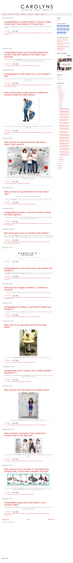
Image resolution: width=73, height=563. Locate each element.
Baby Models (19, 59)
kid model (20, 420)
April (60, 106)
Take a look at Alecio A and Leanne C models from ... (64, 117)
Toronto (42, 32)
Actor (11, 204)
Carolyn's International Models (62, 39)
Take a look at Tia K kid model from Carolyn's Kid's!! (26, 390)
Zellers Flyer (37, 65)
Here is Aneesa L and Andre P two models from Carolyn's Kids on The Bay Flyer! (24, 434)
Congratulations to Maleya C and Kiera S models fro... (64, 138)
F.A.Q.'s (17, 14)
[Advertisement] (28, 42)
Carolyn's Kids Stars (11, 32)
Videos (42, 14)
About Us (11, 14)
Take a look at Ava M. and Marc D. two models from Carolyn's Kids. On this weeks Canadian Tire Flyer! (26, 470)
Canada (8, 381)
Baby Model (9, 65)
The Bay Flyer (38, 32)
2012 (59, 90)
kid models (27, 375)
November (61, 94)
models (12, 26)
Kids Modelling (21, 381)
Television (49, 84)
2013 (59, 88)
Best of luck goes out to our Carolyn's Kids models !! (27, 233)
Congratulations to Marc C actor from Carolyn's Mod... (64, 126)
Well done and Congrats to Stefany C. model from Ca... (64, 135)
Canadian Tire (9, 132)
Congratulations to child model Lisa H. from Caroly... (64, 114)
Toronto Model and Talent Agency (28, 65)
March (60, 157)
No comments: (8, 31)
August (60, 99)
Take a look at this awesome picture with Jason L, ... (64, 120)
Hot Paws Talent (60, 44)
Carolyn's (28, 273)
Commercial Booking (45, 513)
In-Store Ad (17, 424)
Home (5, 14)
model (21, 177)
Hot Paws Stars (12, 362)
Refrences (23, 14)
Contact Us (30, 14)
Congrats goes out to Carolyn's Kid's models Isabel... (65, 143)
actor (16, 217)
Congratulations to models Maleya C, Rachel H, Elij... (64, 109)
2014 (59, 87)
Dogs (8, 362)
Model (30, 32)
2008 (59, 168)
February (61, 159)
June (60, 103)
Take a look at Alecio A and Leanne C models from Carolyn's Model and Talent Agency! (26, 93)
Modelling (33, 32)
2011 (59, 163)
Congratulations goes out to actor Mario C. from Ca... (64, 155)
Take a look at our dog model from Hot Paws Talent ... (64, 123)
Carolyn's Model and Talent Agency (21, 32)
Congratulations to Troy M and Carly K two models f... (64, 132)
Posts (59, 77)
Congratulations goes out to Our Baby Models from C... (64, 112)
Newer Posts (5, 519)
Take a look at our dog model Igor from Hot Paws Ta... (64, 141)
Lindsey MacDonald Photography (63, 46)
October (60, 95)
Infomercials (38, 297)
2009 (59, 167)
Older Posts (51, 519)
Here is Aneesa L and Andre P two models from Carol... (64, 149)
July (60, 101)
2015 (59, 85)
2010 (59, 165)
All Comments (61, 79)
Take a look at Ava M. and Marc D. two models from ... (64, 152)
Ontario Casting (60, 49)
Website (37, 14)
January (60, 161)
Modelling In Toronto (61, 48)
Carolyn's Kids (59, 41)
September (61, 97)
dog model (14, 199)
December (61, 92)
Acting (8, 204)
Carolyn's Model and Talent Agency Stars (36, 84)
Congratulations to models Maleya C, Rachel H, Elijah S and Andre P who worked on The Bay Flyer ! (27, 23)
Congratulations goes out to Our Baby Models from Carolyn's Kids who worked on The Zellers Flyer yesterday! (26, 54)
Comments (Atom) (10, 522)
